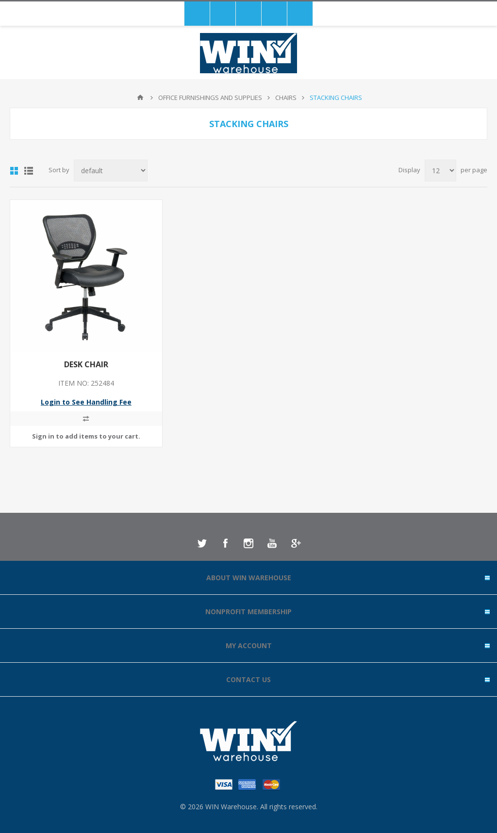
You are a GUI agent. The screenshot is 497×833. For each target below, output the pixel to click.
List (28, 171)
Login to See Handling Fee (86, 402)
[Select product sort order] (111, 170)
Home (140, 97)
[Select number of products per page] (440, 170)
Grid (14, 171)
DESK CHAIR (86, 364)
